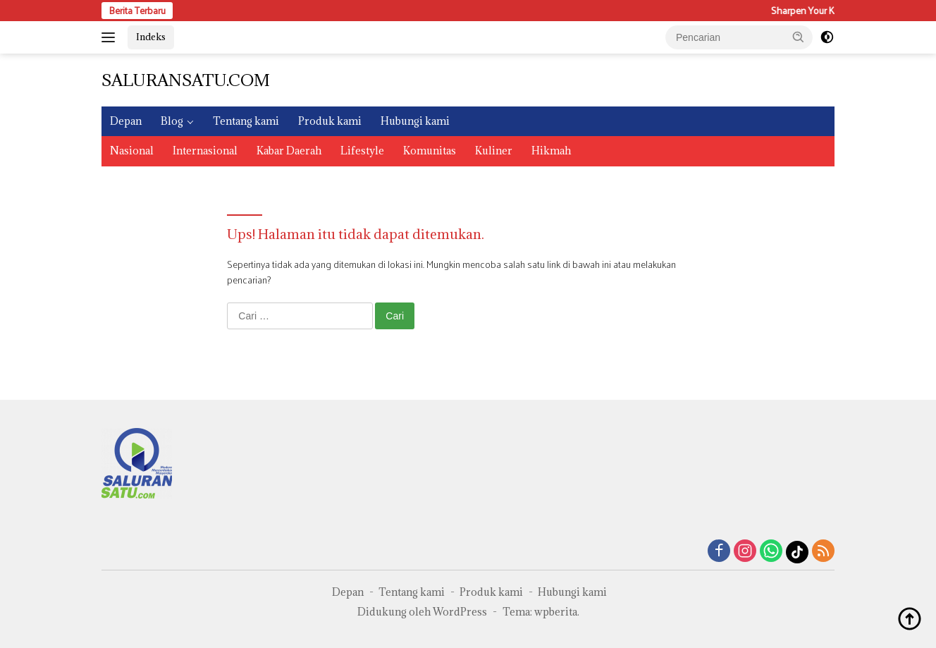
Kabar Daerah (289, 150)
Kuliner (493, 150)
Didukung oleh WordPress (422, 611)
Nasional (132, 150)
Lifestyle (362, 150)
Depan (126, 121)
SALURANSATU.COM (185, 79)
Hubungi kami (415, 121)
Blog (172, 121)
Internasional (205, 150)
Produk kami (330, 121)
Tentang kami (246, 121)
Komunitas (429, 150)
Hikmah (551, 150)
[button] (798, 36)
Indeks (151, 36)
